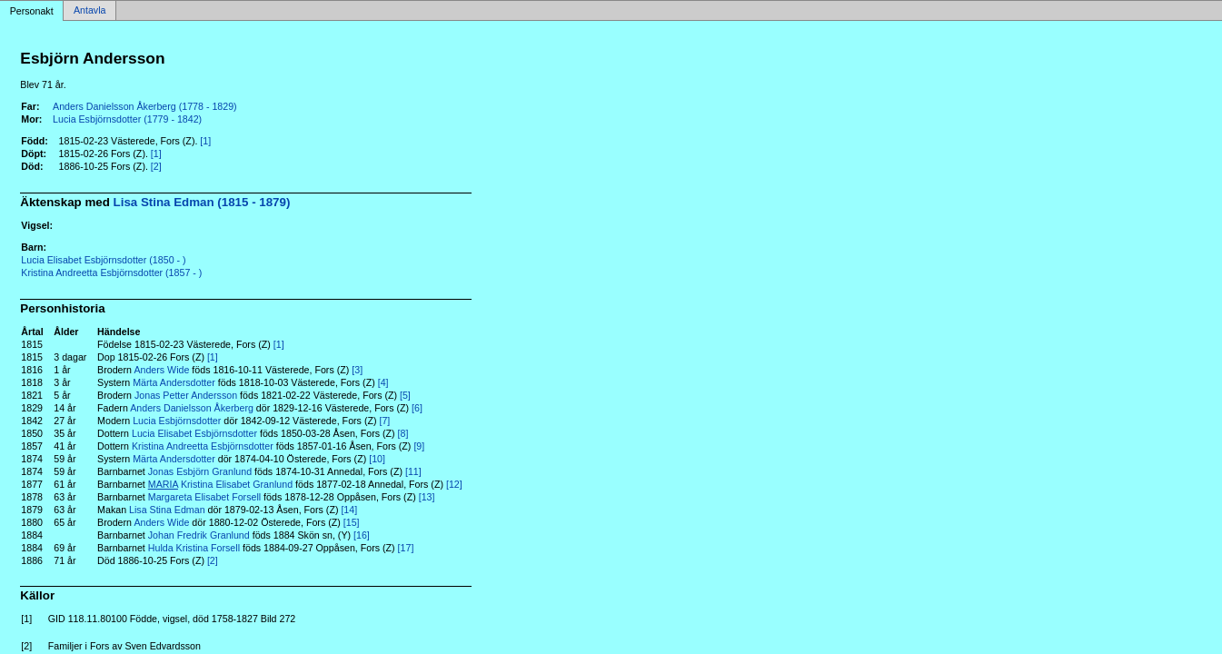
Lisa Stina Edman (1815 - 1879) (202, 202)
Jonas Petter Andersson (185, 395)
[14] (349, 509)
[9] (418, 446)
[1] (205, 140)
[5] (405, 395)
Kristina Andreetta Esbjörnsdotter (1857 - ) (111, 272)
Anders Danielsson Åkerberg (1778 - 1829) (145, 106)
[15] (351, 522)
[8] (403, 433)
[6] (417, 407)
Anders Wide (161, 369)
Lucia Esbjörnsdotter (177, 420)
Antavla (90, 10)
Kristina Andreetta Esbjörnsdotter (202, 446)
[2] (156, 166)
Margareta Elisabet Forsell (204, 496)
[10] (377, 458)
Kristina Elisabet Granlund (220, 484)
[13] (427, 496)
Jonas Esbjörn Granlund (200, 471)
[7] (384, 420)
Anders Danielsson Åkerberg (191, 407)
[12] (454, 484)
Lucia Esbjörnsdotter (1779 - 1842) (127, 119)
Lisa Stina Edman (167, 509)
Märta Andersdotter (174, 382)
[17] (406, 547)
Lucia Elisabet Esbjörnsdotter (194, 433)
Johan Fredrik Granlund (199, 535)
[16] (361, 535)
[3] (357, 369)
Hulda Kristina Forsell (194, 547)
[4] (383, 382)
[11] (413, 471)
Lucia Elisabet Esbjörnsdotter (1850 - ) (103, 259)
